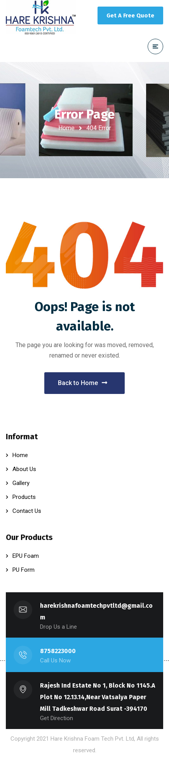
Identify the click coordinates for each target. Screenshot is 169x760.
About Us (24, 469)
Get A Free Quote (130, 15)
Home (66, 128)
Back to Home (82, 383)
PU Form (23, 569)
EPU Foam (25, 555)
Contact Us (26, 510)
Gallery (21, 483)
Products (24, 496)
